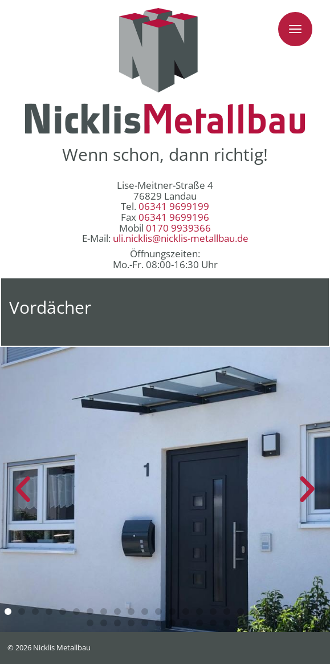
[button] (8, 611)
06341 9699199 (173, 206)
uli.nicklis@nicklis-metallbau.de (180, 238)
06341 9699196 (173, 217)
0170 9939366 (178, 227)
